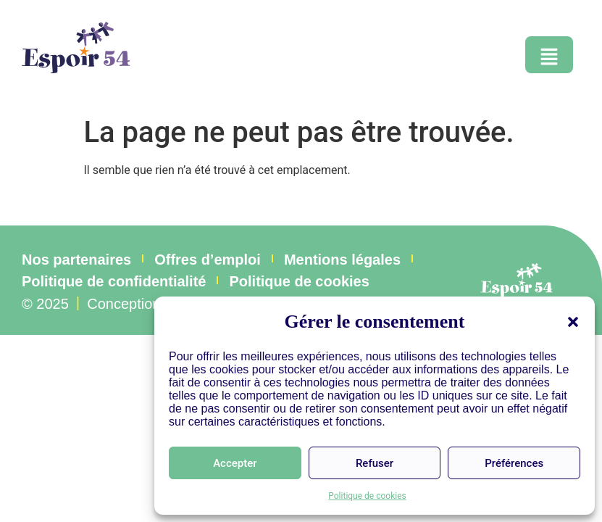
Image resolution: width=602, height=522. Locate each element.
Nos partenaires (76, 260)
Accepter (234, 463)
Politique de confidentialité (114, 281)
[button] (573, 322)
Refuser (374, 463)
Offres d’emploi (207, 260)
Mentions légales (342, 260)
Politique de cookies (367, 496)
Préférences (514, 463)
